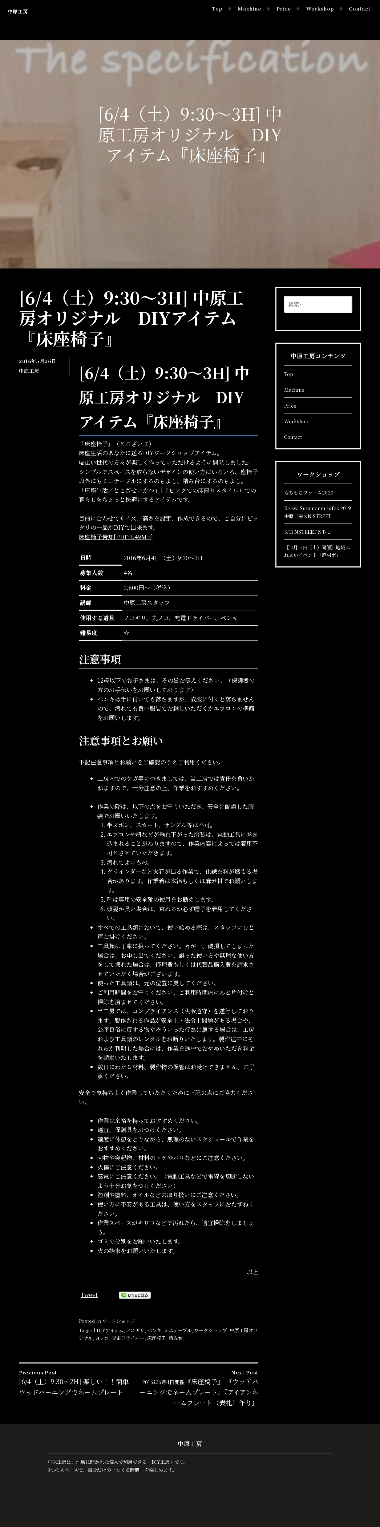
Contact (360, 8)
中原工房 (18, 11)
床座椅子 (156, 1337)
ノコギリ (135, 1330)
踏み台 (176, 1337)
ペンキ (154, 1330)
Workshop (320, 8)
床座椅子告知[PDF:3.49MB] (116, 537)
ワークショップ (118, 1320)
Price (283, 8)
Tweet (89, 1294)
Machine (249, 8)
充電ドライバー (128, 1337)
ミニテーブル (177, 1330)
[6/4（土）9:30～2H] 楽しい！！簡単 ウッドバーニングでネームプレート (78, 1383)
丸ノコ (102, 1337)
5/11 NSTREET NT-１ (307, 531)
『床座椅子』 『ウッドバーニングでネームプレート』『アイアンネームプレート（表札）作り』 (198, 1388)
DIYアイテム (110, 1330)
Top (217, 8)
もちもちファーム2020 (308, 492)
